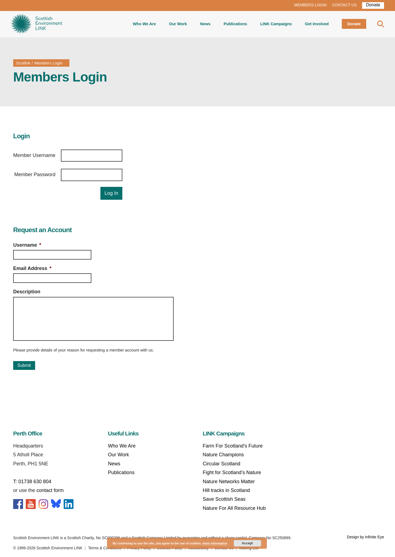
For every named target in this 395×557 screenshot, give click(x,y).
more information (214, 543)
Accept (247, 543)
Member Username (34, 155)
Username (27, 245)
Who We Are (144, 24)
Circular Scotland (221, 463)
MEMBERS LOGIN (310, 5)
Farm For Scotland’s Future (233, 446)
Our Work (178, 24)
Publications (235, 24)
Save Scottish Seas (224, 499)
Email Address (32, 268)
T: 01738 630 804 (32, 481)
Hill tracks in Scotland (226, 490)
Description (26, 291)
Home (36, 24)
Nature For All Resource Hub (234, 508)
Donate (373, 4)
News (205, 24)
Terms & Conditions (104, 548)
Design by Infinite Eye (365, 537)
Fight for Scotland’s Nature (232, 472)
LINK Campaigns (276, 24)
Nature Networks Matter (229, 481)
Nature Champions (223, 454)
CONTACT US (344, 5)
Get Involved (317, 24)
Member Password (34, 174)
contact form (50, 490)
